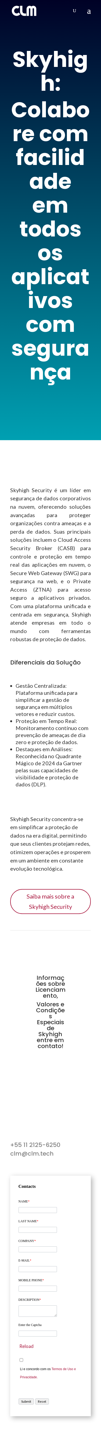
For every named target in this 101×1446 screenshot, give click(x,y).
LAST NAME (28, 1221)
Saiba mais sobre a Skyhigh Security (50, 901)
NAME (24, 1201)
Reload (26, 1346)
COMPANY (27, 1241)
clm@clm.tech (32, 1153)
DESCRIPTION (30, 1300)
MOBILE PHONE (31, 1280)
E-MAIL (25, 1260)
